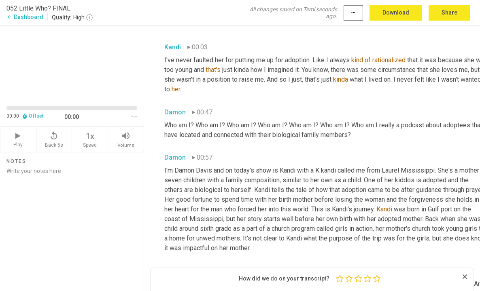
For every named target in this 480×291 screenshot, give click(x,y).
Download (395, 12)
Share (449, 12)
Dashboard (24, 17)
